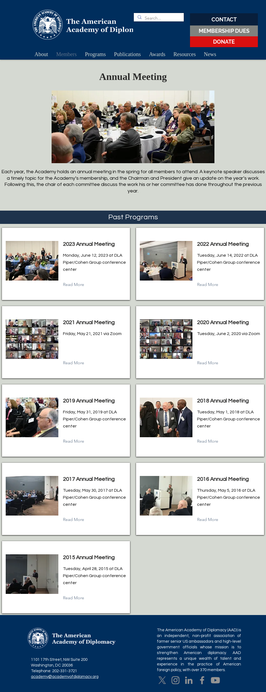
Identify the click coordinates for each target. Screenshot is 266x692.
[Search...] (158, 18)
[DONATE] (224, 41)
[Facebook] (202, 680)
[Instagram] (175, 680)
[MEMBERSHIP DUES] (224, 30)
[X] (162, 680)
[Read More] (78, 285)
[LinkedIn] (188, 680)
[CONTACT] (224, 19)
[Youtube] (215, 680)
